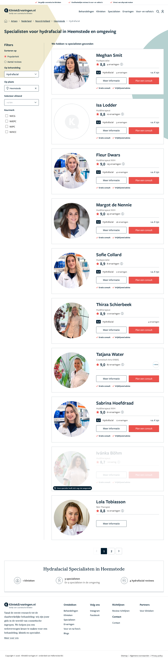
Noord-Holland (42, 21)
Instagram (95, 610)
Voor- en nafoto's (145, 11)
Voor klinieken (147, 610)
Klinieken (101, 11)
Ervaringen (128, 11)
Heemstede (59, 21)
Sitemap (124, 655)
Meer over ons (11, 637)
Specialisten (114, 11)
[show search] (157, 11)
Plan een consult (143, 80)
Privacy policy (157, 655)
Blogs (66, 633)
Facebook (95, 615)
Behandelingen (86, 11)
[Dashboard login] (162, 11)
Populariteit (11, 56)
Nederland (26, 21)
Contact (116, 622)
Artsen (14, 21)
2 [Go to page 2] (111, 551)
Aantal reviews (12, 61)
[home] (19, 11)
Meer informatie (111, 80)
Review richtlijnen (120, 610)
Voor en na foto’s (72, 628)
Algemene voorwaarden (140, 655)
